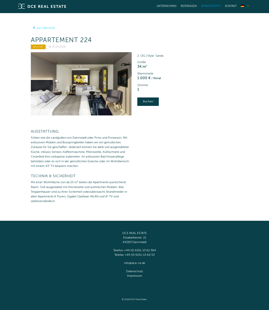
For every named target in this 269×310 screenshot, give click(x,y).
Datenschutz (134, 271)
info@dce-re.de (134, 263)
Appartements (211, 6)
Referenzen (189, 6)
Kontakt (231, 6)
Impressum (134, 275)
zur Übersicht (43, 28)
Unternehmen (167, 6)
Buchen (148, 101)
